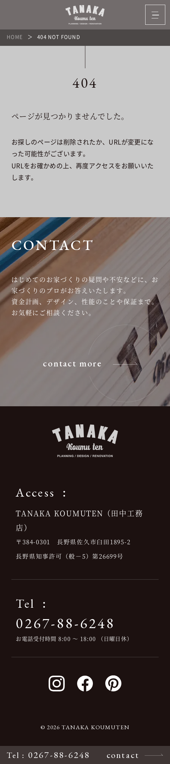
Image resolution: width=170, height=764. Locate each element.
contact (123, 755)
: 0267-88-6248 (48, 755)
